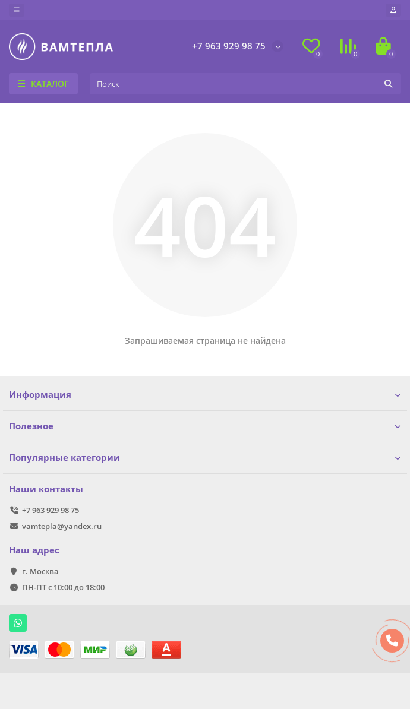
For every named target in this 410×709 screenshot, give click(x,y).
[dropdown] (16, 10)
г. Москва (40, 571)
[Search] (245, 83)
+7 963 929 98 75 (229, 46)
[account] (393, 10)
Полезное (205, 426)
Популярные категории (205, 457)
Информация (205, 394)
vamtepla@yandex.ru (62, 526)
